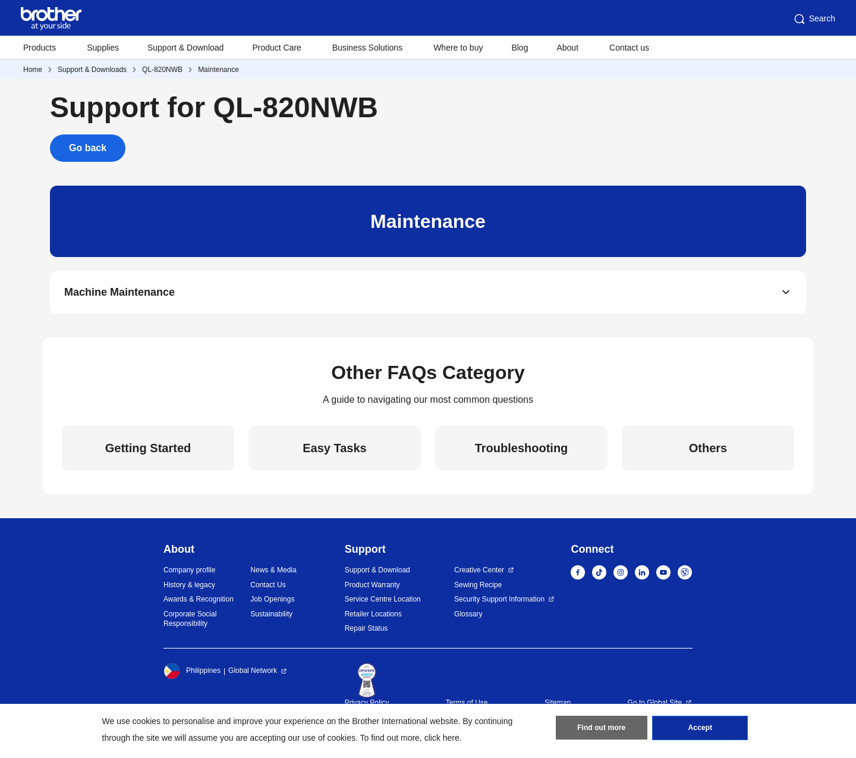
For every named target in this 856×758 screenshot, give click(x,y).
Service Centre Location (383, 600)
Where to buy (458, 47)
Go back (87, 148)
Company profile (189, 570)
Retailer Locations (373, 614)
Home (32, 69)
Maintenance (218, 69)
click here (442, 738)
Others (708, 448)
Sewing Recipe (478, 585)
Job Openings (272, 600)
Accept (700, 729)
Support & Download (185, 47)
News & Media (273, 570)
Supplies (103, 47)
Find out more (601, 729)
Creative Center (479, 570)
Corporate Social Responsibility (189, 619)
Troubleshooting (521, 448)
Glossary (468, 614)
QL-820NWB (162, 69)
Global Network (252, 671)
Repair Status (366, 629)
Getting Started (148, 448)
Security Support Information (499, 600)
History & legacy (189, 585)
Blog (519, 47)
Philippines (192, 671)
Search (813, 19)
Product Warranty (372, 585)
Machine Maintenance (119, 293)
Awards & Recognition (198, 600)
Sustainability (271, 614)
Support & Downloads (92, 69)
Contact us (629, 47)
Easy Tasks (335, 448)
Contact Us (267, 585)
